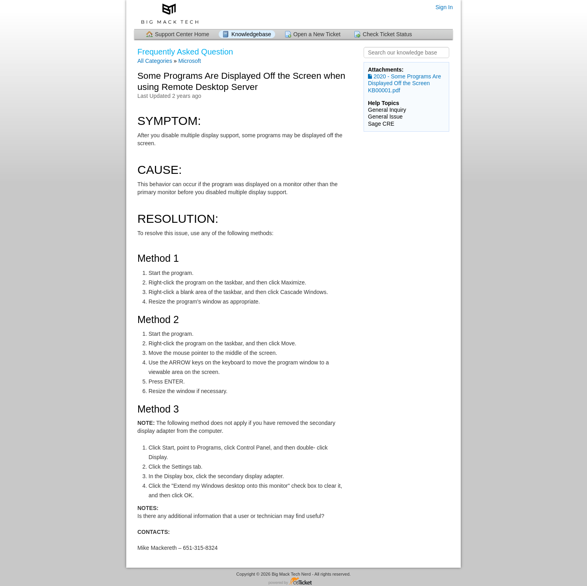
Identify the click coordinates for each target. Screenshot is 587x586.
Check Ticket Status (387, 34)
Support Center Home (182, 34)
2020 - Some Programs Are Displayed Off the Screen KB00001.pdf (404, 83)
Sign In (444, 7)
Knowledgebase (251, 34)
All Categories (154, 61)
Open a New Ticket (317, 34)
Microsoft (189, 61)
